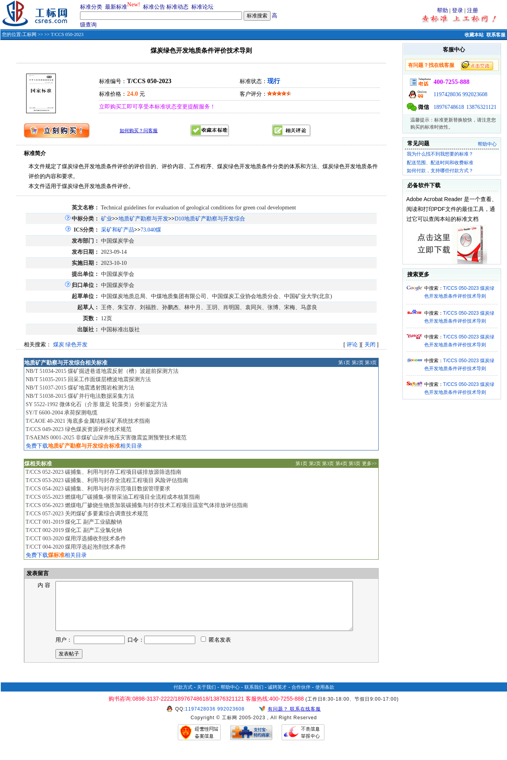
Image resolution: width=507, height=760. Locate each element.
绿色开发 (76, 345)
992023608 (475, 94)
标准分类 (91, 7)
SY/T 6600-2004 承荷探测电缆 (62, 413)
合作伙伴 (301, 696)
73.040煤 (151, 230)
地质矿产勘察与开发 (143, 219)
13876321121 (481, 107)
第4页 (341, 463)
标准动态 (177, 7)
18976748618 (449, 107)
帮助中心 (487, 144)
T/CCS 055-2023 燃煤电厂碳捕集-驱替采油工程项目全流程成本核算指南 (112, 497)
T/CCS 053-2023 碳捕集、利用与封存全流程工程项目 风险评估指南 (106, 480)
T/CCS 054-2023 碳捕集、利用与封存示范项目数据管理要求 (97, 489)
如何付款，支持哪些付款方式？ (440, 170)
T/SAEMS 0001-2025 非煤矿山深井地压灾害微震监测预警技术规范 (106, 438)
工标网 (29, 34)
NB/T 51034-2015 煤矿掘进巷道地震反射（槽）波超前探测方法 (102, 371)
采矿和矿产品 (117, 230)
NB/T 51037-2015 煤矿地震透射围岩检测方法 (80, 388)
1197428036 (447, 94)
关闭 (369, 345)
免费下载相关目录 (84, 446)
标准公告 (154, 7)
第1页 (344, 362)
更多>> (369, 463)
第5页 (354, 463)
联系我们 (253, 696)
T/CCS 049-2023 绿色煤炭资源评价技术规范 (78, 429)
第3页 (371, 362)
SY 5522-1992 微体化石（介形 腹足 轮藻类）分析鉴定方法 (97, 404)
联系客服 (495, 35)
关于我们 (206, 696)
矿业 (106, 219)
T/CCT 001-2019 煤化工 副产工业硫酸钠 (73, 522)
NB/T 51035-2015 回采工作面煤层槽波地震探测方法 (88, 379)
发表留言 (37, 573)
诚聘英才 (277, 696)
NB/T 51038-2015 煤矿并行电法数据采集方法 (80, 396)
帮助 (442, 10)
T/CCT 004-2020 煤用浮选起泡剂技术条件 (75, 547)
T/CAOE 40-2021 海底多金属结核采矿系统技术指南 (87, 421)
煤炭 (58, 345)
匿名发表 (216, 649)
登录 (457, 10)
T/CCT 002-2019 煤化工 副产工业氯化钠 (73, 530)
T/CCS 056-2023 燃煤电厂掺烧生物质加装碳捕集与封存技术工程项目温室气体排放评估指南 (136, 505)
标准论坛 (202, 7)
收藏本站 (474, 35)
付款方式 (183, 696)
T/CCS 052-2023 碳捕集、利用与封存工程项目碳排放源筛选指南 (103, 472)
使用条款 (324, 696)
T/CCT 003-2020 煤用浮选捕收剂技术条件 (75, 539)
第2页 (358, 362)
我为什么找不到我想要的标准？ (440, 154)
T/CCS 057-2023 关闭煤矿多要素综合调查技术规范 (86, 514)
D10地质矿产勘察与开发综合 (210, 219)
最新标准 (116, 7)
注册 (472, 10)
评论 (352, 345)
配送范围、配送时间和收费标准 (440, 162)
